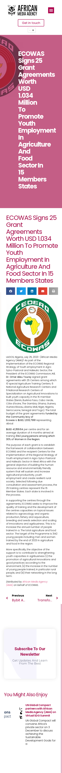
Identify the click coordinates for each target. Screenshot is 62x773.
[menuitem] (32, 30)
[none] (32, 30)
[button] (51, 10)
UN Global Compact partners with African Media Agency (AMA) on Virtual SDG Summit (40, 710)
